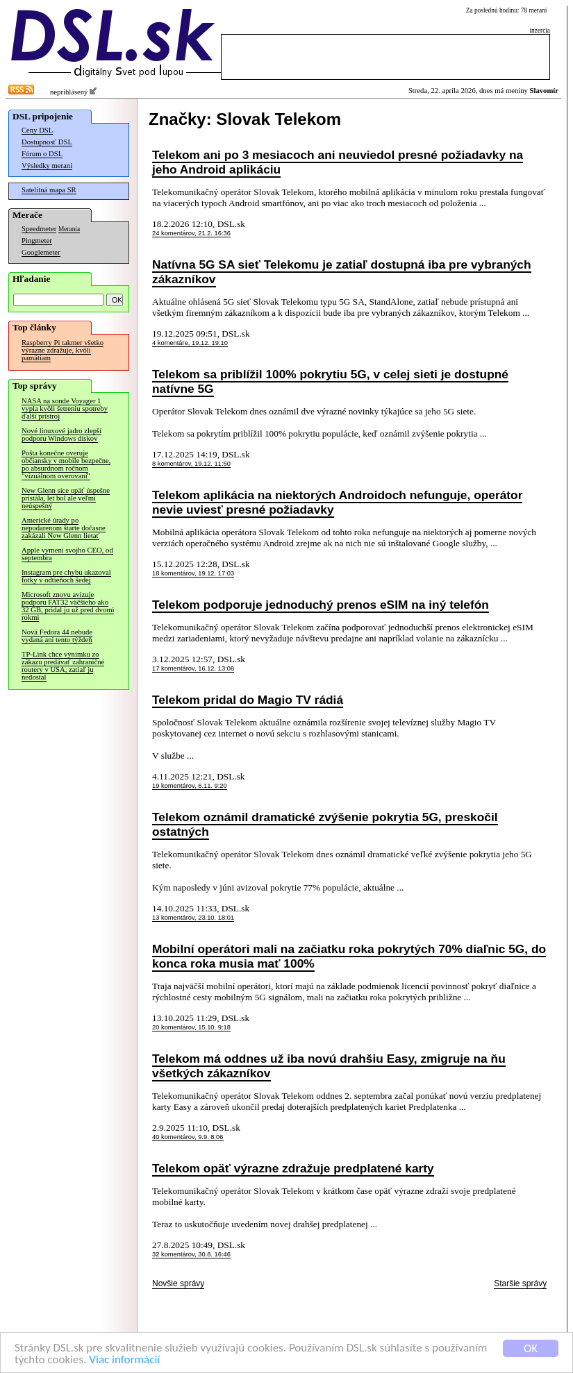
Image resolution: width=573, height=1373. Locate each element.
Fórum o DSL (42, 154)
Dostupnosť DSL (47, 142)
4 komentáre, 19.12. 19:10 (190, 342)
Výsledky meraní (47, 165)
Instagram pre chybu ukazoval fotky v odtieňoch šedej (66, 576)
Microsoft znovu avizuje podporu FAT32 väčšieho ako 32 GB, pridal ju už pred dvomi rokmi (68, 606)
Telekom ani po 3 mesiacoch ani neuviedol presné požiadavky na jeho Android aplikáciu (337, 162)
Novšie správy (178, 1283)
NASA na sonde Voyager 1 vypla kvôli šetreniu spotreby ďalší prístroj (65, 408)
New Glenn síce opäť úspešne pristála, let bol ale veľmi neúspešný (66, 498)
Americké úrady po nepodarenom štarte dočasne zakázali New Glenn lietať (64, 527)
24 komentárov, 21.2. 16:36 (191, 233)
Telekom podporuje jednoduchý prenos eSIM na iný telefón (320, 605)
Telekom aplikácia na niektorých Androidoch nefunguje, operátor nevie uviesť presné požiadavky (337, 502)
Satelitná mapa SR (49, 190)
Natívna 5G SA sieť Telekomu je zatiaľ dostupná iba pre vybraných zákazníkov (341, 272)
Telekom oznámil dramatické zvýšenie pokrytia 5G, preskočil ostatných (325, 824)
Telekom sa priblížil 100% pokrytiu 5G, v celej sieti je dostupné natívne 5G (330, 381)
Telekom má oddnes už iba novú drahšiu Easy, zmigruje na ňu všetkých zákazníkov (329, 1066)
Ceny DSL (37, 130)
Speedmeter (39, 229)
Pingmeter (37, 240)
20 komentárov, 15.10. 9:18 (191, 1027)
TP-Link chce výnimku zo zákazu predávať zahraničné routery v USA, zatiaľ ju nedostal (63, 665)
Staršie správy (520, 1283)
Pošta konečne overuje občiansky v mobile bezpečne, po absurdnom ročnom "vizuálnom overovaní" (66, 464)
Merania (69, 229)
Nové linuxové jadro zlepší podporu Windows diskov (61, 434)
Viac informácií (124, 1360)
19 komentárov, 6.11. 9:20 (189, 785)
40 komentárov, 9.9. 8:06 (188, 1137)
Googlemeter (41, 252)
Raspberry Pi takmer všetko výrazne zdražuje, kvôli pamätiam (62, 350)
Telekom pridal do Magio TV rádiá (247, 700)
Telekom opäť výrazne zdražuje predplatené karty (293, 1168)
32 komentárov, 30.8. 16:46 (191, 1254)
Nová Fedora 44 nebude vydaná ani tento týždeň (57, 635)
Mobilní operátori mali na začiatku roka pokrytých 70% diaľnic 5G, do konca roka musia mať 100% (349, 956)
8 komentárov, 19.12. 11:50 (191, 463)
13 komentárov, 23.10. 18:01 (193, 917)
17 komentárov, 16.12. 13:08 (193, 668)
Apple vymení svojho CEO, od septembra (67, 554)
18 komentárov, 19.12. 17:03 (193, 573)
